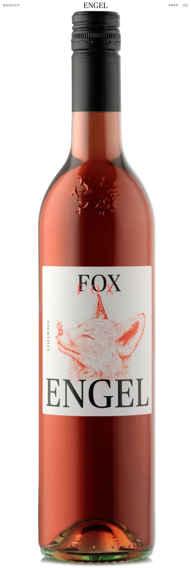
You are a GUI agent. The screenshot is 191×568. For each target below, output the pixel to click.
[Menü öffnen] (185, 5)
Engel (95, 5)
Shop (173, 5)
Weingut (11, 5)
